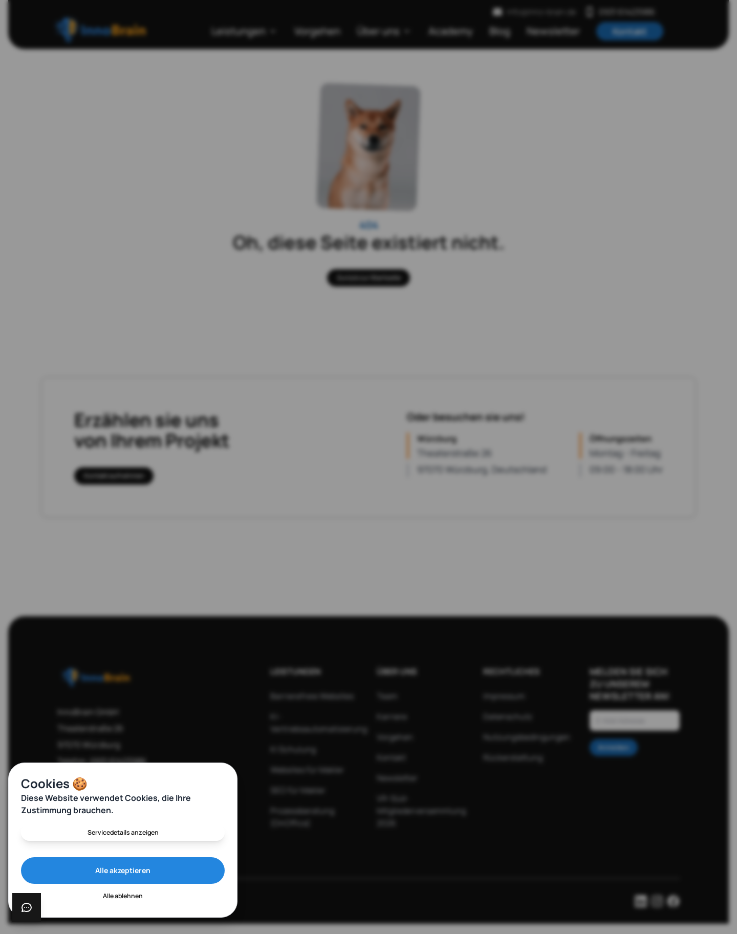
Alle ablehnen (122, 895)
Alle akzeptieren (122, 869)
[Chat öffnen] (26, 907)
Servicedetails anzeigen (123, 830)
